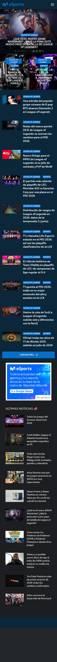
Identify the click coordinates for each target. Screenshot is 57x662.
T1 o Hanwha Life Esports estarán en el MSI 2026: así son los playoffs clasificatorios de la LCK (38, 242)
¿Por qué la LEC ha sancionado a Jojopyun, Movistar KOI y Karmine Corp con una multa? (44, 76)
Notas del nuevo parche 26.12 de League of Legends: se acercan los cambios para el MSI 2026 (37, 133)
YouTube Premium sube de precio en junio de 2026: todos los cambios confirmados (39, 581)
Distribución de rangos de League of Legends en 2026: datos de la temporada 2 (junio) (39, 215)
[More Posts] (28, 355)
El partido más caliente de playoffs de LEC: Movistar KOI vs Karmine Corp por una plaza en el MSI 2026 (38, 188)
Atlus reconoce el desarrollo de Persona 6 (39, 597)
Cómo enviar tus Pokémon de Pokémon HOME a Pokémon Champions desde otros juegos (39, 539)
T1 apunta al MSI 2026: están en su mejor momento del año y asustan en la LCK (37, 292)
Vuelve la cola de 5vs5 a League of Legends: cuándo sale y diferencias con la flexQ (38, 317)
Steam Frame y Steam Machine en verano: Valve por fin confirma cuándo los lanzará (38, 496)
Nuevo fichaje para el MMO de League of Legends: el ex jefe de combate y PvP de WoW (37, 161)
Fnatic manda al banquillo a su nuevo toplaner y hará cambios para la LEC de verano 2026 (14, 76)
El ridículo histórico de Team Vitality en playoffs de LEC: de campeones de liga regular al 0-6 (39, 266)
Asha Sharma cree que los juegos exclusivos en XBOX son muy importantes (39, 477)
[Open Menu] (52, 4)
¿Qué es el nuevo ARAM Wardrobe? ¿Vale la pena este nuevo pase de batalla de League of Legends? (29, 43)
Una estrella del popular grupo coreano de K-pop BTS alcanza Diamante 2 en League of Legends (38, 106)
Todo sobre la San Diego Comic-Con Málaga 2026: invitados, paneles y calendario (39, 458)
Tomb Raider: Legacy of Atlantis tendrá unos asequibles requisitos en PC (39, 439)
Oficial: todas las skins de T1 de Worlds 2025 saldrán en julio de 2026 (38, 341)
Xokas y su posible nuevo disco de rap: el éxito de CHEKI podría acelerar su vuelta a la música (38, 561)
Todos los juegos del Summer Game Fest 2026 (37, 420)
